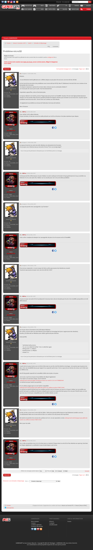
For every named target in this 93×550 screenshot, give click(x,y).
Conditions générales (36, 525)
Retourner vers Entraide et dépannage (13, 481)
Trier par (52, 471)
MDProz (24, 111)
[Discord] (14, 2)
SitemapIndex (9, 508)
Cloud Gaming (27, 9)
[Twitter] (5, 2)
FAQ (49, 46)
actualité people (53, 525)
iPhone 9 (51, 521)
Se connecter (66, 2)
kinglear (24, 73)
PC (66, 5)
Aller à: (26, 481)
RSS (41, 529)
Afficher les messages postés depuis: (34, 471)
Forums (9, 43)
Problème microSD (12, 51)
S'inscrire (58, 2)
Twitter (35, 529)
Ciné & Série (51, 9)
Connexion (55, 46)
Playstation (28, 5)
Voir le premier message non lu (63, 69)
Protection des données (37, 526)
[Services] (17, 2)
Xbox (42, 5)
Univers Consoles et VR (19, 43)
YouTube (38, 529)
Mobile (77, 5)
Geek (42, 9)
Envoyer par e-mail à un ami (57, 43)
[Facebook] (3, 2)
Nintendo (52, 5)
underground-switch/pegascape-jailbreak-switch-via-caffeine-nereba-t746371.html (42, 387)
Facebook (32, 529)
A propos (33, 523)
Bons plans (75, 9)
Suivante (87, 471)
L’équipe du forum (37, 505)
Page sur (82, 69)
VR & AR (88, 5)
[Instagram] (11, 2)
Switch (30, 43)
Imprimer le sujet (53, 43)
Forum (89, 9)
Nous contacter (35, 521)
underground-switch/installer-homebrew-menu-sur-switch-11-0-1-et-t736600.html (42, 380)
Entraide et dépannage (40, 43)
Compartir (51, 523)
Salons (65, 9)
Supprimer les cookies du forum (52, 505)
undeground (50, 57)
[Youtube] (8, 2)
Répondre (7, 69)
